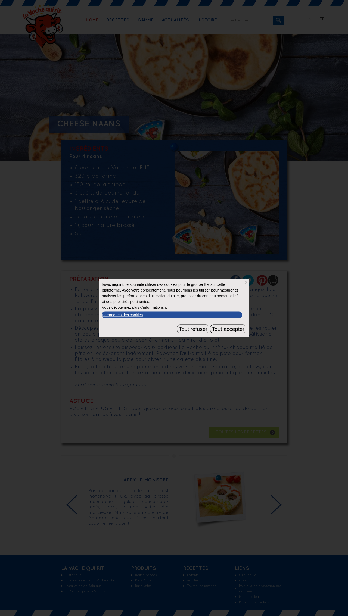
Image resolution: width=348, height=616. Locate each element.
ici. (167, 307)
